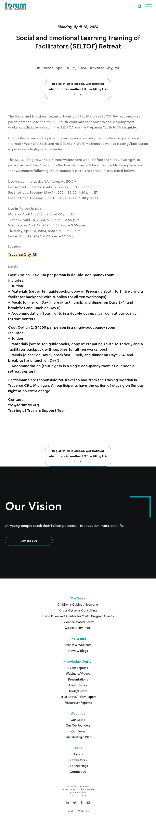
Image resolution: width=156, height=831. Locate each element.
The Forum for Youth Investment (78, 789)
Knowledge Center (78, 661)
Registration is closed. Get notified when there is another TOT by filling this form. (78, 89)
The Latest (78, 639)
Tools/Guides (78, 691)
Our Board (78, 720)
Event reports (78, 668)
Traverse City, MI (22, 254)
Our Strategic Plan (78, 737)
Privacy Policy (78, 792)
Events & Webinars (78, 645)
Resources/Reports (78, 703)
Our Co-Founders (78, 725)
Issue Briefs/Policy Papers (78, 697)
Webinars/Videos (78, 673)
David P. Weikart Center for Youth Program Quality (78, 616)
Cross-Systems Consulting (78, 610)
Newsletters (78, 760)
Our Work (78, 598)
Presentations (78, 679)
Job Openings (78, 766)
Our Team (78, 731)
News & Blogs (78, 651)
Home (78, 748)
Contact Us (29, 540)
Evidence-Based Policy (78, 622)
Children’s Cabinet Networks (78, 604)
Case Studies (78, 685)
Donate (78, 754)
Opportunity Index (78, 628)
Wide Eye (83, 811)
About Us (78, 713)
